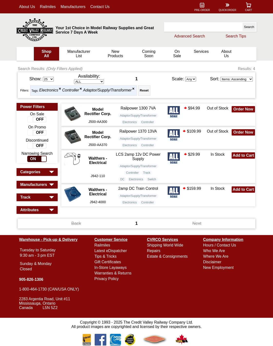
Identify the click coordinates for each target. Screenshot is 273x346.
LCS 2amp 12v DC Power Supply (138, 156)
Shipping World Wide (165, 245)
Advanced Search (188, 36)
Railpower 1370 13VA (138, 131)
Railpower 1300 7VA (138, 108)
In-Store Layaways (111, 267)
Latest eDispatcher (111, 251)
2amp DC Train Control (138, 188)
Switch (152, 179)
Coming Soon (148, 53)
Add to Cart (243, 157)
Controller (71, 90)
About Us (28, 7)
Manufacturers (73, 7)
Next (196, 223)
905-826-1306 (32, 279)
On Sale (177, 53)
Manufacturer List (79, 53)
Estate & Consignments (167, 256)
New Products (115, 53)
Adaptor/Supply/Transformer (108, 90)
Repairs (153, 251)
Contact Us (100, 7)
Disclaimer (212, 262)
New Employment (218, 267)
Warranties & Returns (113, 273)
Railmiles (48, 7)
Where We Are (215, 256)
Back (77, 223)
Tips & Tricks (106, 256)
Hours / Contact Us (219, 245)
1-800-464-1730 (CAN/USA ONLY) (50, 289)
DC (122, 179)
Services (200, 51)
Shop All (47, 53)
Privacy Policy (107, 279)
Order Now (243, 109)
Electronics (49, 90)
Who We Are (214, 251)
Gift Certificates (108, 262)
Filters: (25, 90)
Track (147, 172)
